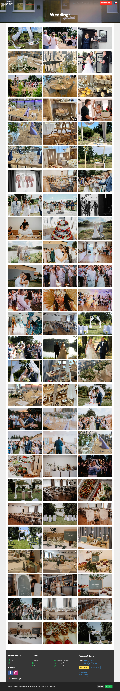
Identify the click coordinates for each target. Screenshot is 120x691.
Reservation (86, 3)
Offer (19, 3)
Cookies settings (83, 676)
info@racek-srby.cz (88, 662)
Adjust (100, 686)
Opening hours (95, 667)
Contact (95, 3)
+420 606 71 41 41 (88, 660)
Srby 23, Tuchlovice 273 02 (91, 664)
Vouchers (77, 3)
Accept (108, 686)
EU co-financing (83, 672)
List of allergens (83, 674)
